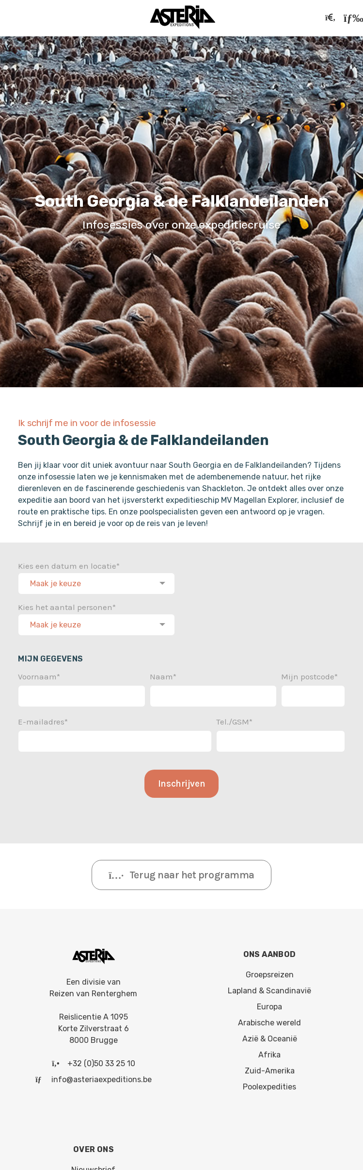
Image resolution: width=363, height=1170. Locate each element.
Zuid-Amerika (270, 1068)
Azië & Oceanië (269, 1036)
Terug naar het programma (181, 873)
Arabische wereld (269, 1020)
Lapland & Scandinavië (269, 988)
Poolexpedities (269, 1084)
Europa (269, 1004)
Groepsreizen (270, 972)
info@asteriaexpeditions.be (101, 1077)
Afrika (269, 1052)
